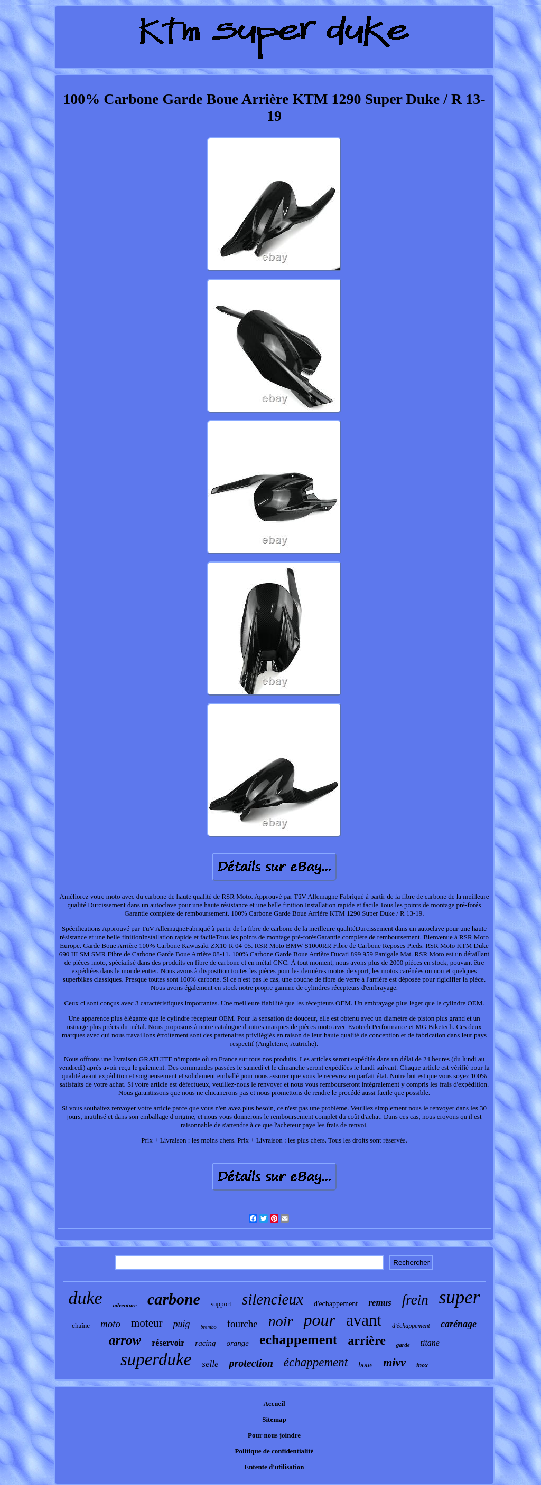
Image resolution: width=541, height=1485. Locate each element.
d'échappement (411, 1325)
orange (238, 1343)
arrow (125, 1340)
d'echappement (336, 1304)
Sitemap (274, 1419)
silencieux (272, 1299)
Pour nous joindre (274, 1435)
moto (110, 1323)
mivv (394, 1362)
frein (415, 1300)
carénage (459, 1324)
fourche (242, 1323)
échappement (316, 1362)
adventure (125, 1305)
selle (210, 1364)
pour (319, 1319)
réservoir (168, 1342)
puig (181, 1324)
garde (403, 1344)
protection (251, 1363)
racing (205, 1343)
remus (379, 1303)
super (459, 1297)
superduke (155, 1359)
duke (85, 1298)
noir (280, 1321)
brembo (209, 1327)
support (221, 1304)
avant (363, 1320)
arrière (367, 1340)
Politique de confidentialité (274, 1451)
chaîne (81, 1325)
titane (430, 1342)
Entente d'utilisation (274, 1467)
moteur (146, 1323)
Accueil (274, 1403)
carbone (173, 1299)
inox (422, 1365)
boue (365, 1365)
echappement (298, 1339)
